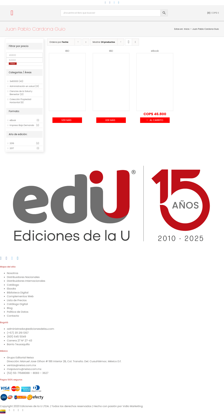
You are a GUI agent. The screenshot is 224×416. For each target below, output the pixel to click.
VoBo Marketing (133, 406)
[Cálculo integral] (154, 80)
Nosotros (12, 273)
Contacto (13, 316)
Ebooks (11, 288)
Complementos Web (20, 296)
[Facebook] (6, 258)
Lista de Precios (17, 300)
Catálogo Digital (17, 304)
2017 (12, 148)
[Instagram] (1, 258)
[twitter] (114, 2)
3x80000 (14, 81)
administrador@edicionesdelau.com (30, 329)
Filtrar (12, 63)
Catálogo (13, 285)
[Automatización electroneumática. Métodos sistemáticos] (67, 80)
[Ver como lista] (135, 42)
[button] (12, 13)
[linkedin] (118, 2)
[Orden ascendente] (86, 42)
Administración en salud (22, 86)
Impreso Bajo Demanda (22, 125)
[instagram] (105, 2)
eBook (13, 120)
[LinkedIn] (17, 258)
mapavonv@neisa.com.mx (24, 369)
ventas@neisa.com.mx (21, 365)
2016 (12, 143)
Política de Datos (17, 312)
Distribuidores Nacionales (23, 277)
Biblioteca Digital (17, 292)
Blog (10, 308)
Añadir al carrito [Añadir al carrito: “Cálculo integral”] (155, 120)
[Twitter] (12, 258)
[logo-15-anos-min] (41, 8)
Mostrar (104, 42)
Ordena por (59, 42)
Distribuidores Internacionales (26, 281)
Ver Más (66, 120)
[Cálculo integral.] (111, 80)
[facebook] (109, 2)
